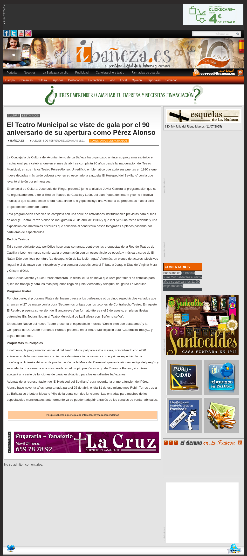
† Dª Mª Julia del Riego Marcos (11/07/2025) (193, 126)
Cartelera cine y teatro (110, 72)
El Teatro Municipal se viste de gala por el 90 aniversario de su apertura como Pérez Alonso (81, 128)
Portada (12, 72)
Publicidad (82, 72)
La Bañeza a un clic (55, 72)
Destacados (75, 80)
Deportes (57, 80)
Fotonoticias (96, 80)
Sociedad (171, 80)
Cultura (42, 80)
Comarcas (26, 80)
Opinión (137, 80)
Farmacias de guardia (145, 72)
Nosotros (29, 72)
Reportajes (154, 80)
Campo (10, 80)
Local (123, 80)
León (112, 80)
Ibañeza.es (124, 56)
